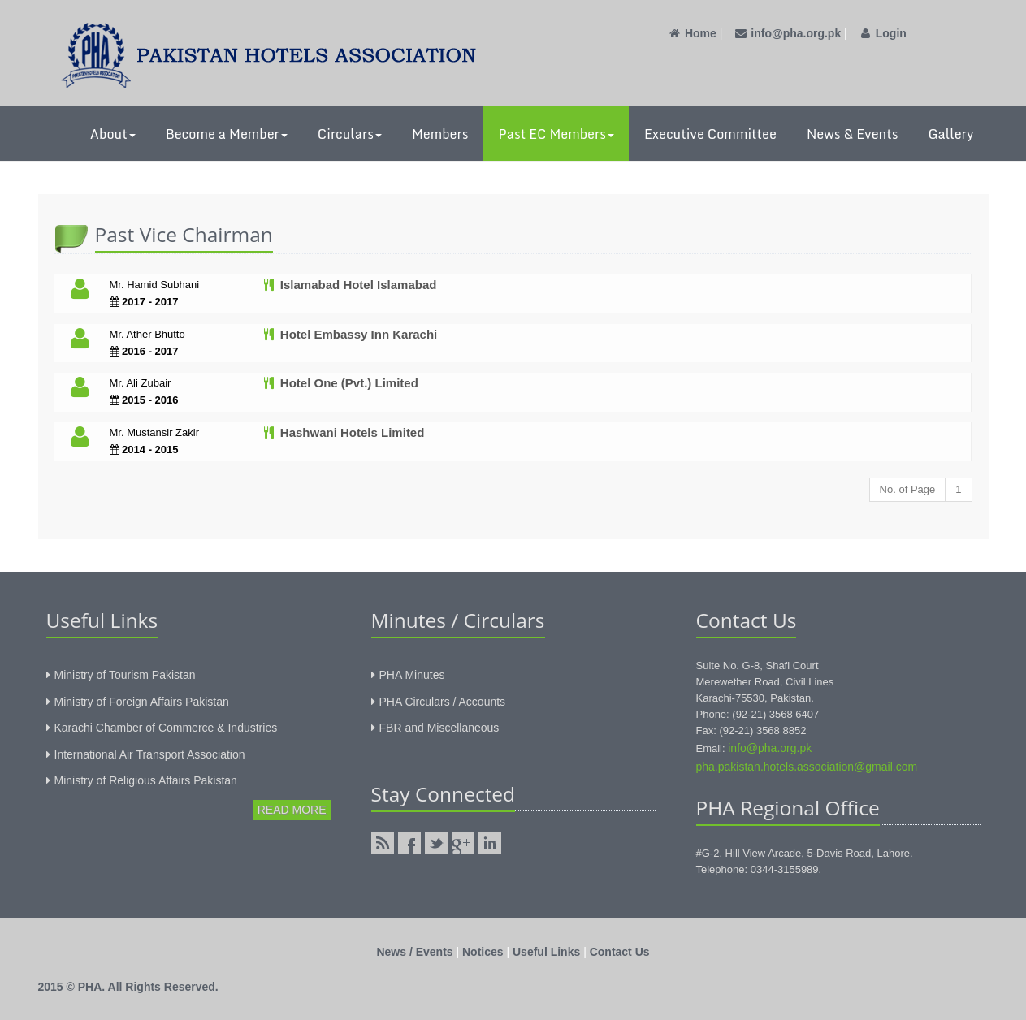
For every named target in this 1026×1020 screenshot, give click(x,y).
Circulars (350, 134)
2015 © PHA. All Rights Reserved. (128, 986)
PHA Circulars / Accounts (442, 701)
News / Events (414, 951)
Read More (292, 809)
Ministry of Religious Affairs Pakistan (145, 780)
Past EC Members (556, 134)
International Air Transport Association (149, 754)
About (113, 134)
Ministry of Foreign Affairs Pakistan (141, 701)
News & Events (852, 134)
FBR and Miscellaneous (439, 727)
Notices (483, 951)
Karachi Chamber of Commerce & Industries (166, 727)
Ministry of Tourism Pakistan (125, 674)
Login (882, 33)
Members (440, 134)
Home (692, 33)
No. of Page (908, 489)
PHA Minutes (412, 674)
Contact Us (620, 951)
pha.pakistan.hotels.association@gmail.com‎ (807, 766)
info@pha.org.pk (787, 33)
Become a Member (227, 134)
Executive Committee (710, 134)
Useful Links (546, 951)
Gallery (950, 134)
